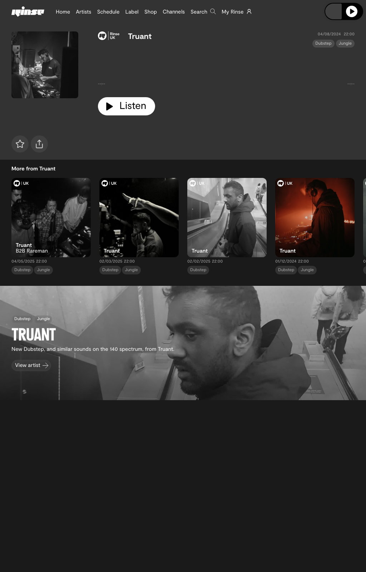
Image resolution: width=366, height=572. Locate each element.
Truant (140, 36)
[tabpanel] (226, 69)
